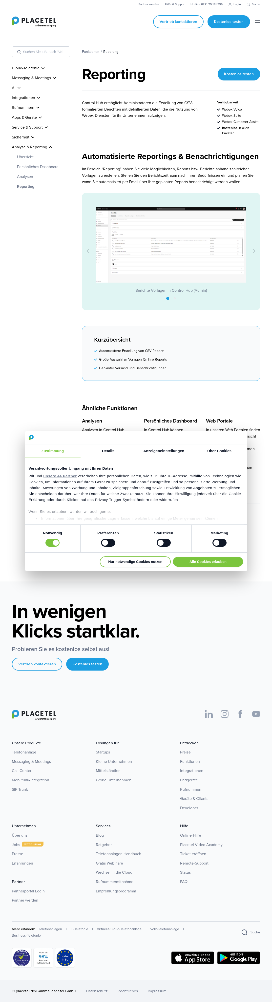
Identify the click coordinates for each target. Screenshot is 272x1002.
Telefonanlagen (50, 929)
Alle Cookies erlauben (208, 562)
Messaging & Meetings (31, 761)
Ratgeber (104, 845)
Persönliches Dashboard (38, 167)
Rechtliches (128, 991)
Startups (103, 752)
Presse (17, 854)
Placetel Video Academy (201, 845)
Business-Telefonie (26, 935)
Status (185, 872)
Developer (189, 808)
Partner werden (25, 900)
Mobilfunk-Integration (30, 780)
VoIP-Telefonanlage (164, 929)
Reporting (25, 186)
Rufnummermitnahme (114, 882)
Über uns (19, 835)
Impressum (157, 991)
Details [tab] (108, 451)
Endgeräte (189, 780)
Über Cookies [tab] (219, 451)
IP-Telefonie (79, 929)
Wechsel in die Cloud (114, 872)
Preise (185, 752)
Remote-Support (194, 863)
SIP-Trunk (20, 789)
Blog (100, 835)
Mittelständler (108, 770)
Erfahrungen (22, 863)
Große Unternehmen (113, 780)
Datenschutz (97, 991)
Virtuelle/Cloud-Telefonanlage (119, 929)
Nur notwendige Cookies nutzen (135, 562)
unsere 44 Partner (60, 476)
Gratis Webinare (109, 863)
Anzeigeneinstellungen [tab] (163, 451)
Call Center (21, 770)
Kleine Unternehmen (114, 761)
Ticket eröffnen (193, 854)
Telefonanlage (24, 752)
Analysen (25, 176)
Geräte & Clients (194, 798)
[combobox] (41, 51)
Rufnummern (191, 789)
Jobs (16, 845)
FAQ (184, 882)
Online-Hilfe (190, 835)
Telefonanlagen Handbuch (118, 854)
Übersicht (25, 157)
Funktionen (190, 761)
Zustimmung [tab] (53, 451)
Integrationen (191, 770)
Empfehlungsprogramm (116, 891)
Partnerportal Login (28, 891)
